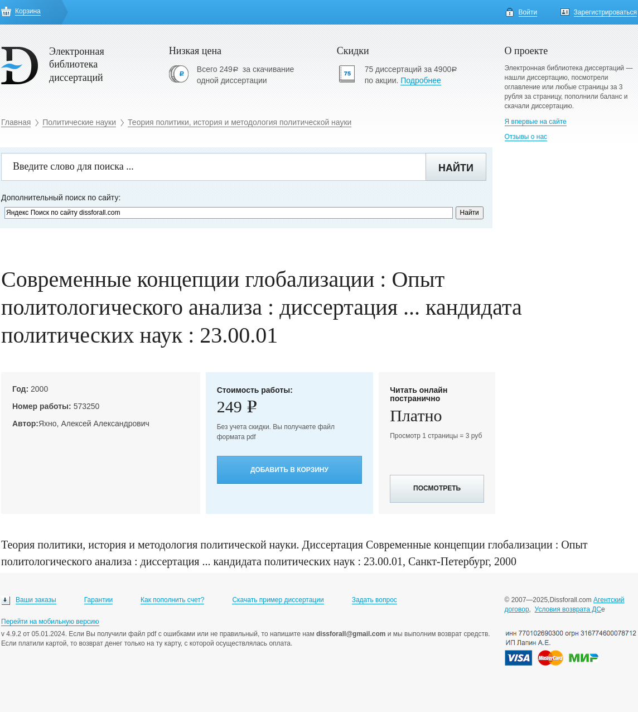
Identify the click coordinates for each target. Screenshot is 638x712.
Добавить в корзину (289, 470)
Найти (455, 168)
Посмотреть (437, 488)
